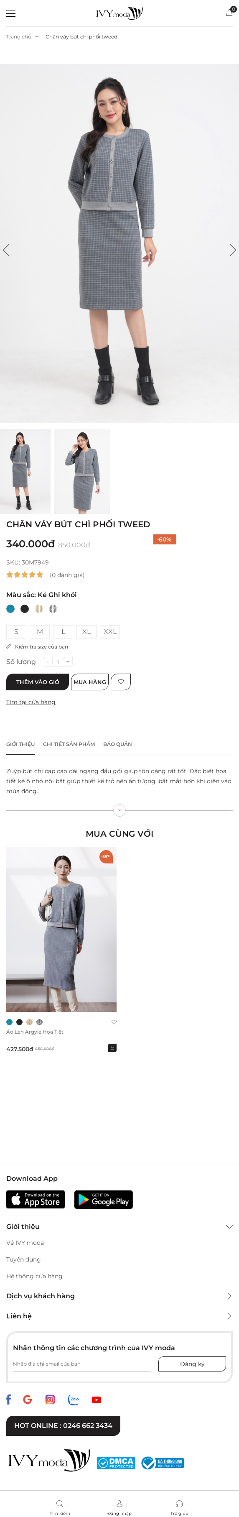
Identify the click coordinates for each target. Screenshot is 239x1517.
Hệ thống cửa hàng (34, 1276)
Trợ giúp (179, 1513)
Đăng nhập (119, 1513)
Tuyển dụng (23, 1259)
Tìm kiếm (60, 1513)
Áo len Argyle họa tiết (35, 1032)
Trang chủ (18, 36)
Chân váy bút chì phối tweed (81, 36)
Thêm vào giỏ (37, 682)
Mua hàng (90, 682)
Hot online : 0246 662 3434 (63, 1426)
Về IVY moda (25, 1242)
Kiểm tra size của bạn (37, 647)
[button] (6, 250)
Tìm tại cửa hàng (31, 702)
